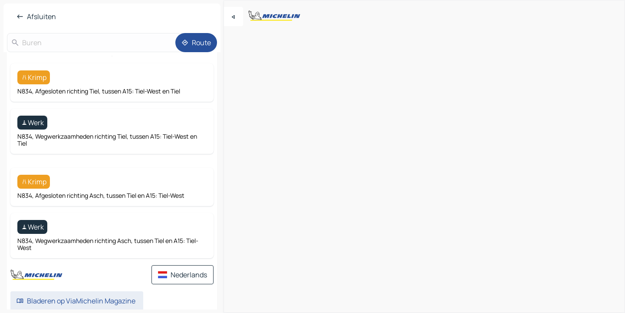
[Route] (196, 42)
